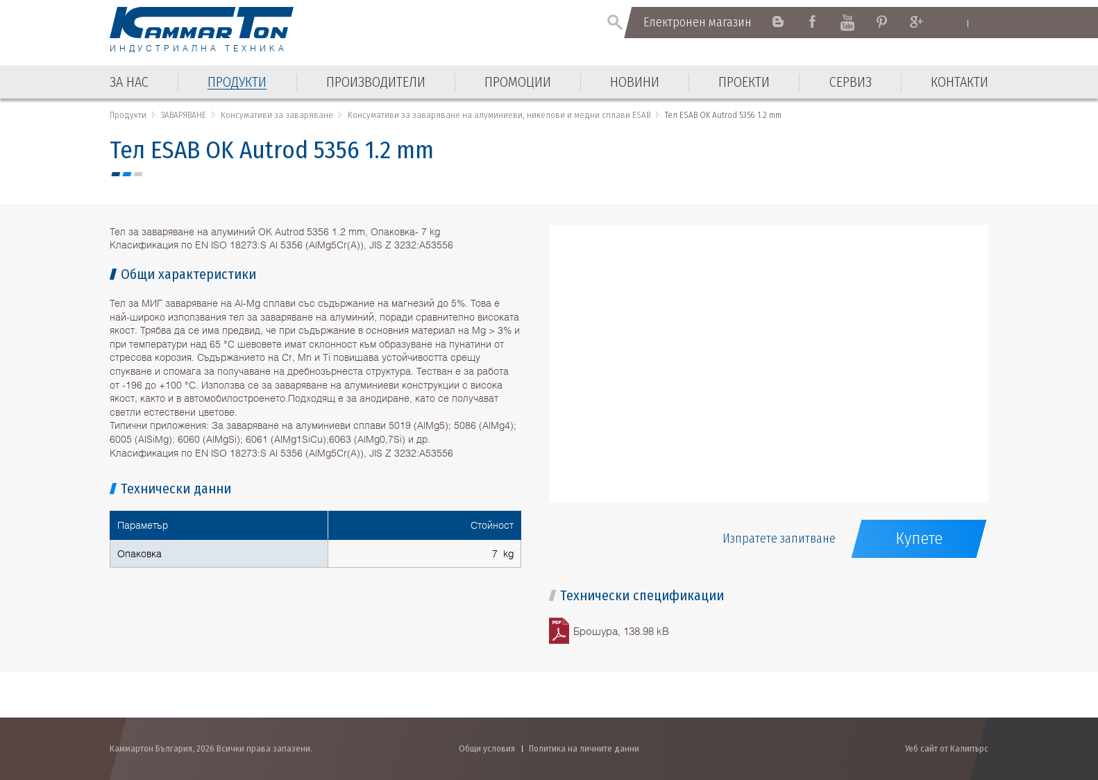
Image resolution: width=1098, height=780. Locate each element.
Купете (919, 538)
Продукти (128, 115)
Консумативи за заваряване (277, 115)
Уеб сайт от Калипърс (946, 748)
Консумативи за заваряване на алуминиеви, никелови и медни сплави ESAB (499, 115)
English (954, 22)
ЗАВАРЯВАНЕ (183, 115)
